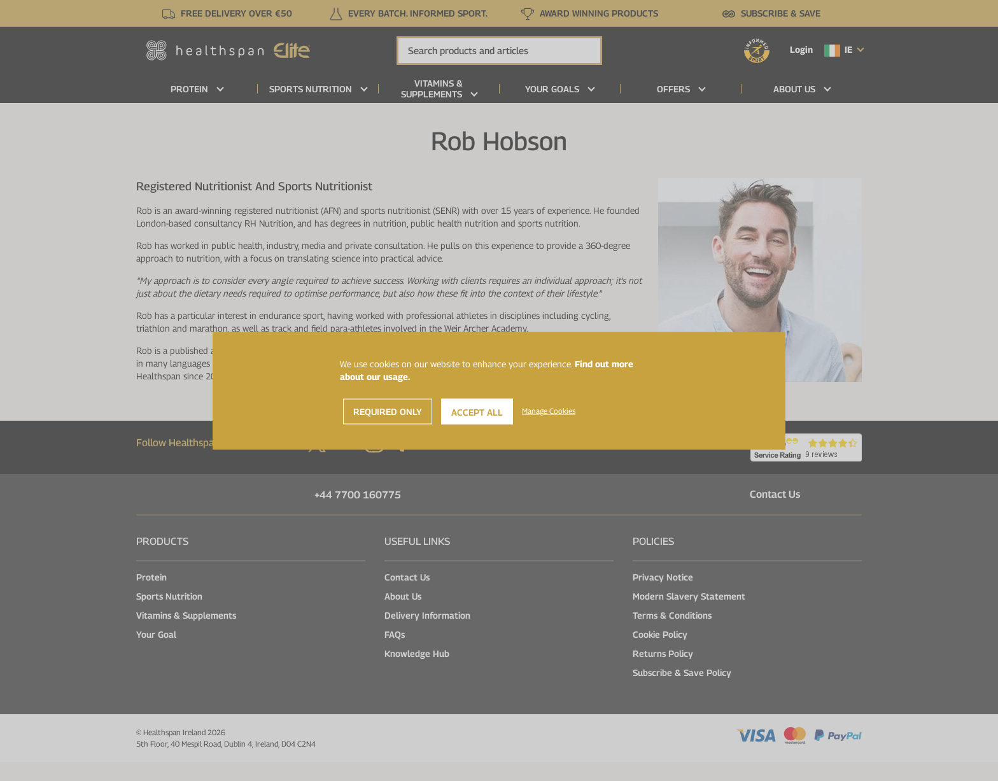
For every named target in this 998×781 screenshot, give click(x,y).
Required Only (387, 410)
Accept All (477, 411)
